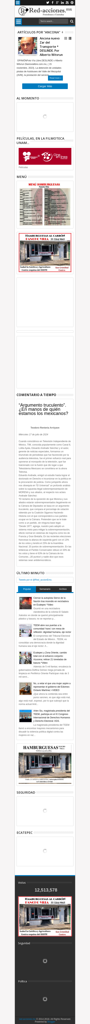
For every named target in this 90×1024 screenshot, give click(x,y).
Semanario (45, 589)
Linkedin (62, 2)
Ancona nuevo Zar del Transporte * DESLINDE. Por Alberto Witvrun (51, 46)
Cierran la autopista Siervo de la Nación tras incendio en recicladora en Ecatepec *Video (51, 601)
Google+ (57, 2)
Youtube (67, 2)
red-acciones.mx (27, 1019)
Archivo (63, 589)
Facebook (52, 2)
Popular (27, 589)
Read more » (55, 78)
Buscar (71, 21)
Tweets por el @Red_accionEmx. (35, 580)
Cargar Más (45, 86)
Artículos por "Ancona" (39, 32)
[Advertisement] (45, 302)
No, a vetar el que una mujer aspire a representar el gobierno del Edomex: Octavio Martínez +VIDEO (51, 687)
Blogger (51, 1021)
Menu (17, 2)
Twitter (47, 2)
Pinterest (72, 2)
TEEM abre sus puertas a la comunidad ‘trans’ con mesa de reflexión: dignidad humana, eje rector (52, 628)
